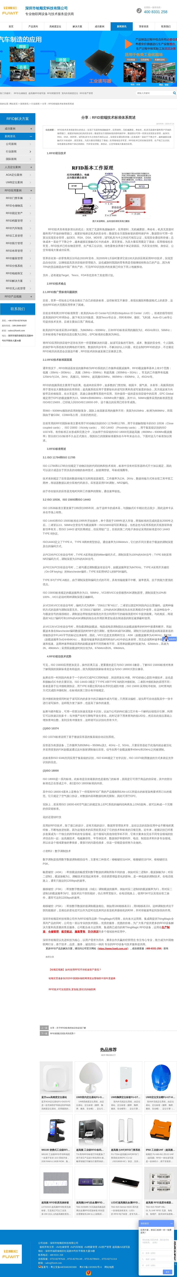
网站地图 (109, 1267)
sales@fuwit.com (53, 1263)
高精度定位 (55, 26)
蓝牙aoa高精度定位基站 (54, 1097)
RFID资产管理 (86, 93)
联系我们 (166, 26)
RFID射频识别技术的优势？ (63, 1033)
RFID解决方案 (14, 280)
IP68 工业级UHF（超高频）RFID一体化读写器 (160, 1150)
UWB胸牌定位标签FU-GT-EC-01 (126, 1097)
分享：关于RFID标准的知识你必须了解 (68, 1028)
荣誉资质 (144, 26)
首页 (11, 26)
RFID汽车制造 (14, 228)
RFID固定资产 (14, 213)
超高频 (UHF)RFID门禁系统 (125, 1150)
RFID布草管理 (14, 250)
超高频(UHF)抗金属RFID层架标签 (91, 1202)
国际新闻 (11, 159)
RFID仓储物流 (20, 93)
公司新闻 (11, 144)
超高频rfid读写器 (121, 1247)
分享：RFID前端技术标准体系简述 (58, 104)
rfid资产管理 (104, 1247)
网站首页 (13, 104)
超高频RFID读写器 (37, 93)
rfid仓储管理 (62, 1247)
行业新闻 (35, 104)
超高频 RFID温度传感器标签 (160, 1202)
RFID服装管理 (14, 258)
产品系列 (33, 26)
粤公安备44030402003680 (64, 1267)
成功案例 (99, 26)
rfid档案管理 (90, 1247)
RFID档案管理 (53, 93)
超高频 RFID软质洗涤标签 (55, 1202)
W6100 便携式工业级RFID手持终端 (56, 1150)
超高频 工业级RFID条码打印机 (91, 1150)
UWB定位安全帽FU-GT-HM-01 (160, 1097)
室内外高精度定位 (70, 93)
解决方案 (77, 26)
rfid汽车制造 (76, 1247)
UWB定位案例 (14, 182)
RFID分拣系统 (14, 265)
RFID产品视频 (13, 296)
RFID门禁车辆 (14, 198)
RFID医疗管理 (14, 243)
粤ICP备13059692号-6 (91, 1267)
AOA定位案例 (14, 174)
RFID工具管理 (14, 235)
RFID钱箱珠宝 (14, 273)
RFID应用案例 (13, 190)
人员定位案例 (13, 167)
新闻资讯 (121, 26)
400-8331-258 (153, 948)
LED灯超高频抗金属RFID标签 (126, 1202)
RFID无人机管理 (15, 288)
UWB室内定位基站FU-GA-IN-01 (91, 1097)
